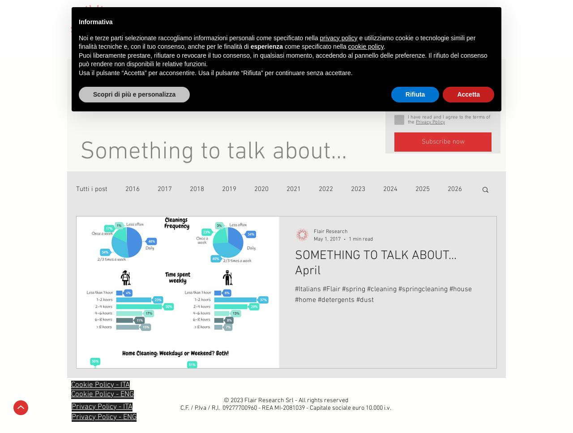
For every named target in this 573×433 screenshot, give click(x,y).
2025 (422, 189)
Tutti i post (91, 189)
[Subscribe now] (443, 142)
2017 (165, 189)
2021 (293, 189)
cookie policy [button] (366, 46)
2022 (326, 189)
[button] (485, 190)
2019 (229, 189)
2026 (455, 189)
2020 (261, 189)
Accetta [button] (468, 94)
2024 (390, 189)
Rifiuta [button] (415, 94)
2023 (358, 189)
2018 (197, 189)
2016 (132, 189)
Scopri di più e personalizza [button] (134, 94)
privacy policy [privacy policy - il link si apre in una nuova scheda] (339, 38)
